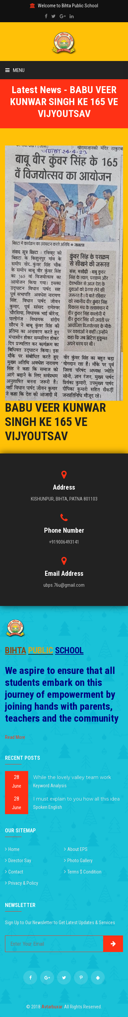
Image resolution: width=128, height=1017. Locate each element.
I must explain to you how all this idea (76, 799)
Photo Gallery (80, 860)
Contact (15, 871)
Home (14, 849)
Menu (15, 70)
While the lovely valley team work (72, 777)
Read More (15, 737)
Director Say (19, 860)
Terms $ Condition (84, 871)
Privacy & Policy (23, 883)
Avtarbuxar (51, 1007)
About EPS (77, 849)
